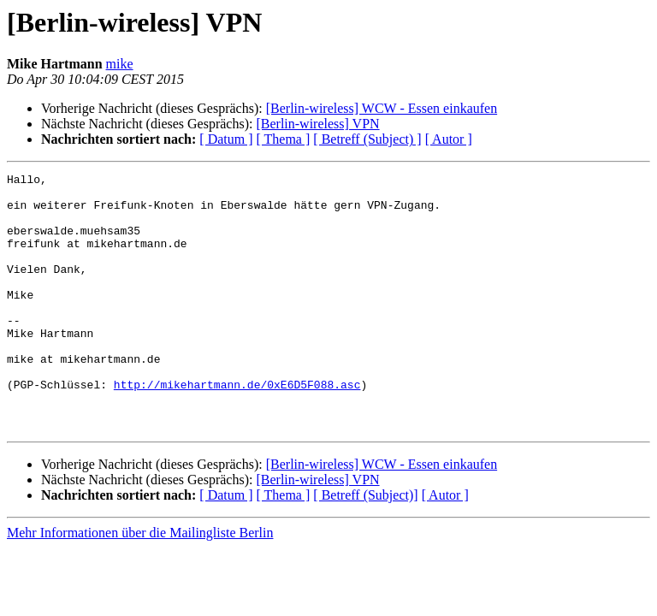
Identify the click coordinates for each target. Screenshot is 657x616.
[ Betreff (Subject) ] (367, 139)
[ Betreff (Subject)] (365, 546)
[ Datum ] (225, 139)
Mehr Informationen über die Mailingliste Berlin (140, 584)
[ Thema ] (284, 139)
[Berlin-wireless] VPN (317, 123)
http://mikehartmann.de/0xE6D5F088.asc (237, 427)
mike (119, 63)
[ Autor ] (448, 139)
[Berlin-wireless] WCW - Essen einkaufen (381, 108)
